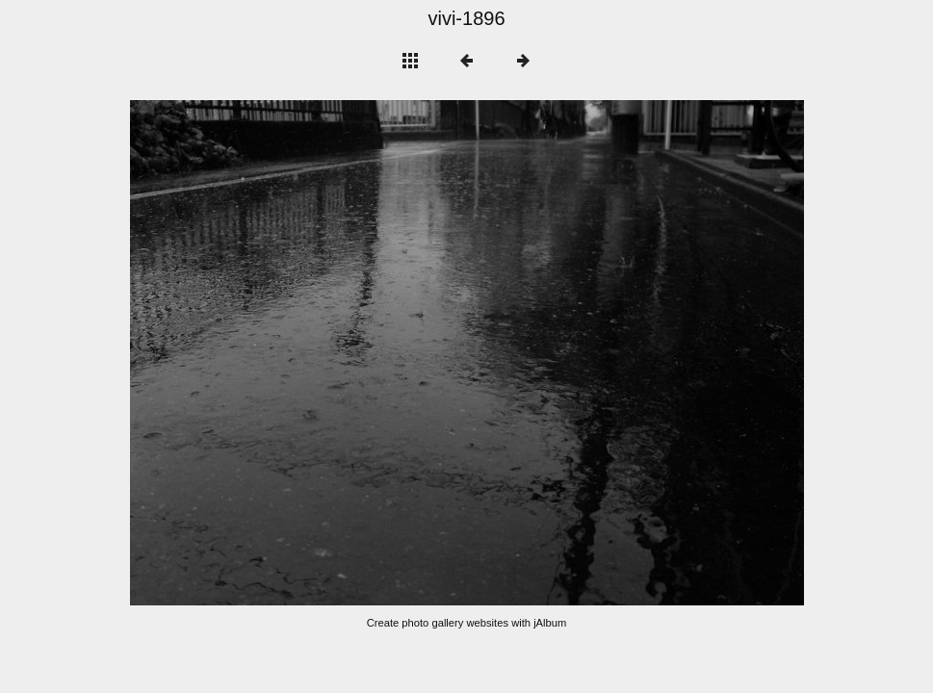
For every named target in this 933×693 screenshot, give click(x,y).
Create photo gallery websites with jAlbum (467, 623)
